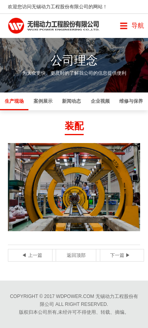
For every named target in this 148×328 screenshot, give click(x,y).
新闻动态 (71, 101)
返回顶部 (76, 255)
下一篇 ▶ (120, 255)
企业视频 (100, 101)
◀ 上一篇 (32, 255)
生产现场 (14, 101)
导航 (137, 25)
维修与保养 (131, 101)
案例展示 (43, 101)
